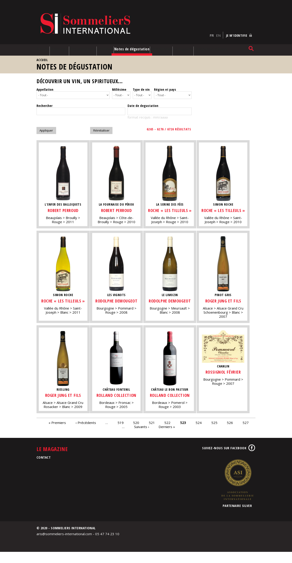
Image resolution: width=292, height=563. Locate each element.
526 (230, 433)
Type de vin (141, 87)
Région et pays (165, 87)
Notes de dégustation (140, 45)
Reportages (63, 43)
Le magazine (204, 45)
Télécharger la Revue (232, 45)
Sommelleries (179, 43)
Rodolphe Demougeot (118, 307)
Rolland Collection (118, 403)
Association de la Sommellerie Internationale (237, 491)
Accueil (42, 58)
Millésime (119, 87)
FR (212, 27)
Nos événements (87, 45)
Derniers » (167, 437)
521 (152, 433)
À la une (39, 45)
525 (214, 433)
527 (245, 433)
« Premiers (57, 433)
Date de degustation (143, 103)
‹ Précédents (86, 433)
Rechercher (44, 103)
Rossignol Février (229, 377)
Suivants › (141, 437)
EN (218, 27)
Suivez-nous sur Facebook (224, 459)
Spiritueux (117, 43)
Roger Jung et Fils (229, 304)
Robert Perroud (63, 207)
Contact (43, 468)
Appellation (44, 87)
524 (199, 433)
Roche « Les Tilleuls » (173, 210)
